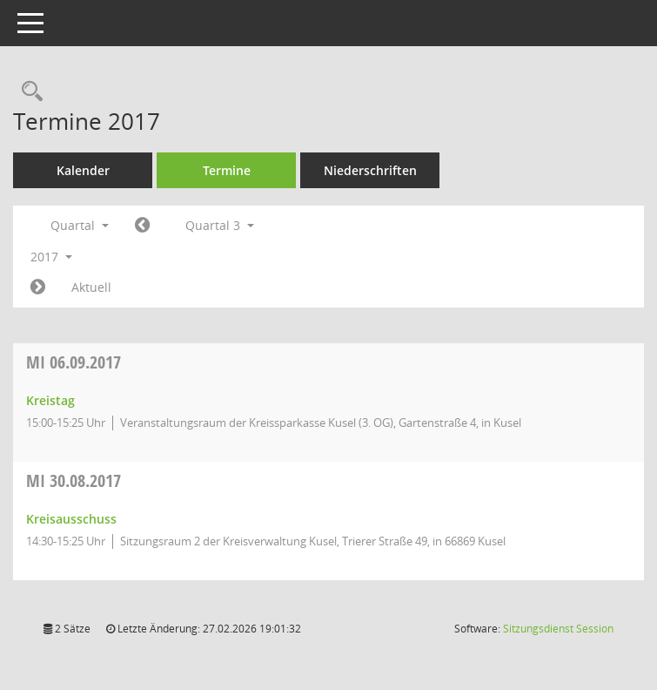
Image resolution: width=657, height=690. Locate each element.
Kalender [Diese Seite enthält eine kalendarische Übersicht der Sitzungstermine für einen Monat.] (83, 170)
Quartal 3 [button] (219, 225)
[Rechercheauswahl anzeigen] (28, 92)
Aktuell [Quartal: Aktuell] (91, 287)
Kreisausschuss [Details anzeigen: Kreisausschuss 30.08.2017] (71, 519)
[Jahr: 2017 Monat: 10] (37, 287)
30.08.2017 (73, 480)
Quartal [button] (79, 225)
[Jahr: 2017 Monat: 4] (142, 225)
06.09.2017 (73, 362)
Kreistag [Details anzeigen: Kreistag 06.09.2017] (50, 400)
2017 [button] (51, 256)
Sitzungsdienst (558, 628)
